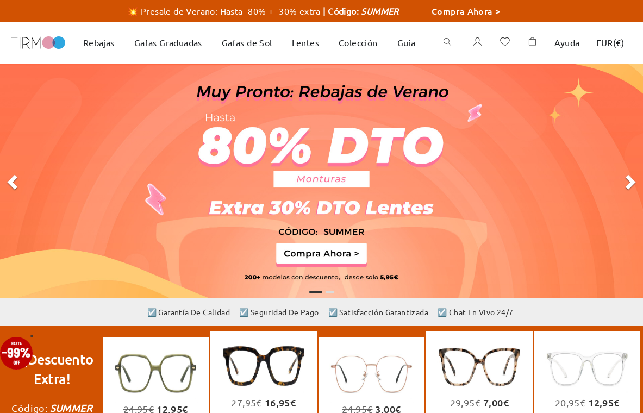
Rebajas (99, 42)
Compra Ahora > (466, 11)
